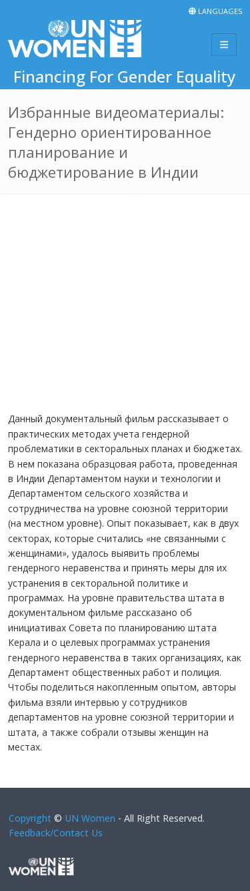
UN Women (90, 818)
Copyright (30, 818)
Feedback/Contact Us (56, 832)
